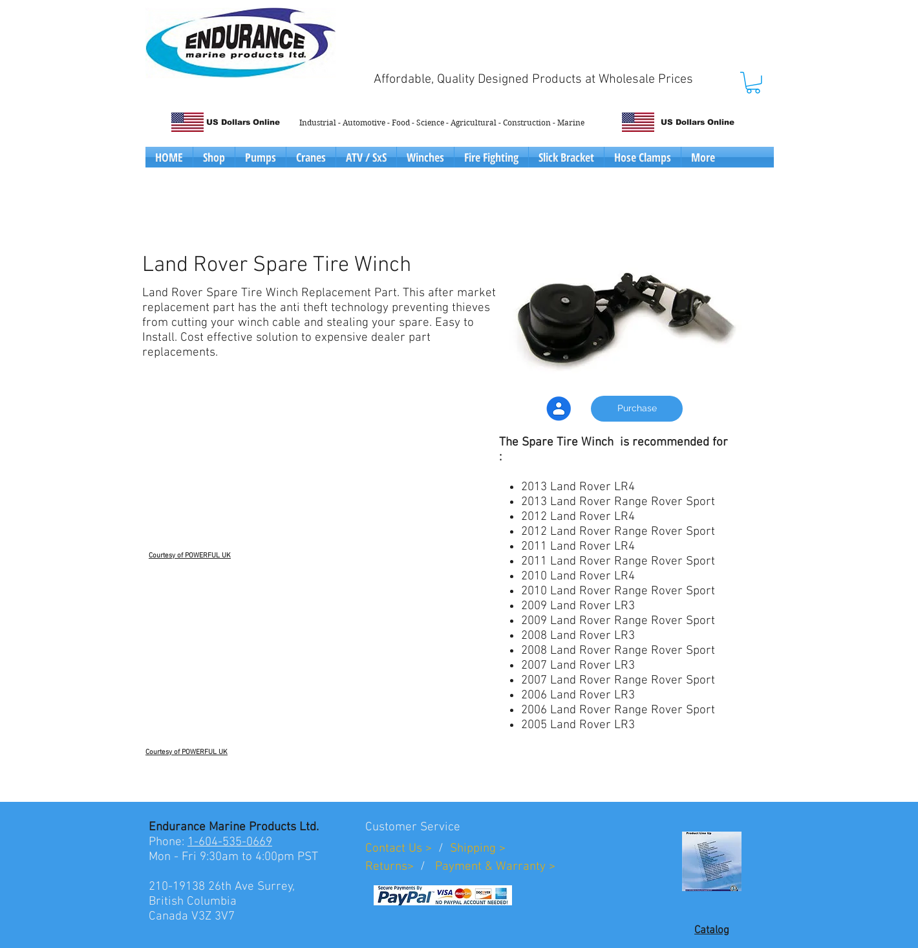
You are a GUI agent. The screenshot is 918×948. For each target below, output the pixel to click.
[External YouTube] (266, 475)
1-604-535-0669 (229, 842)
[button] (753, 83)
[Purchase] (637, 409)
